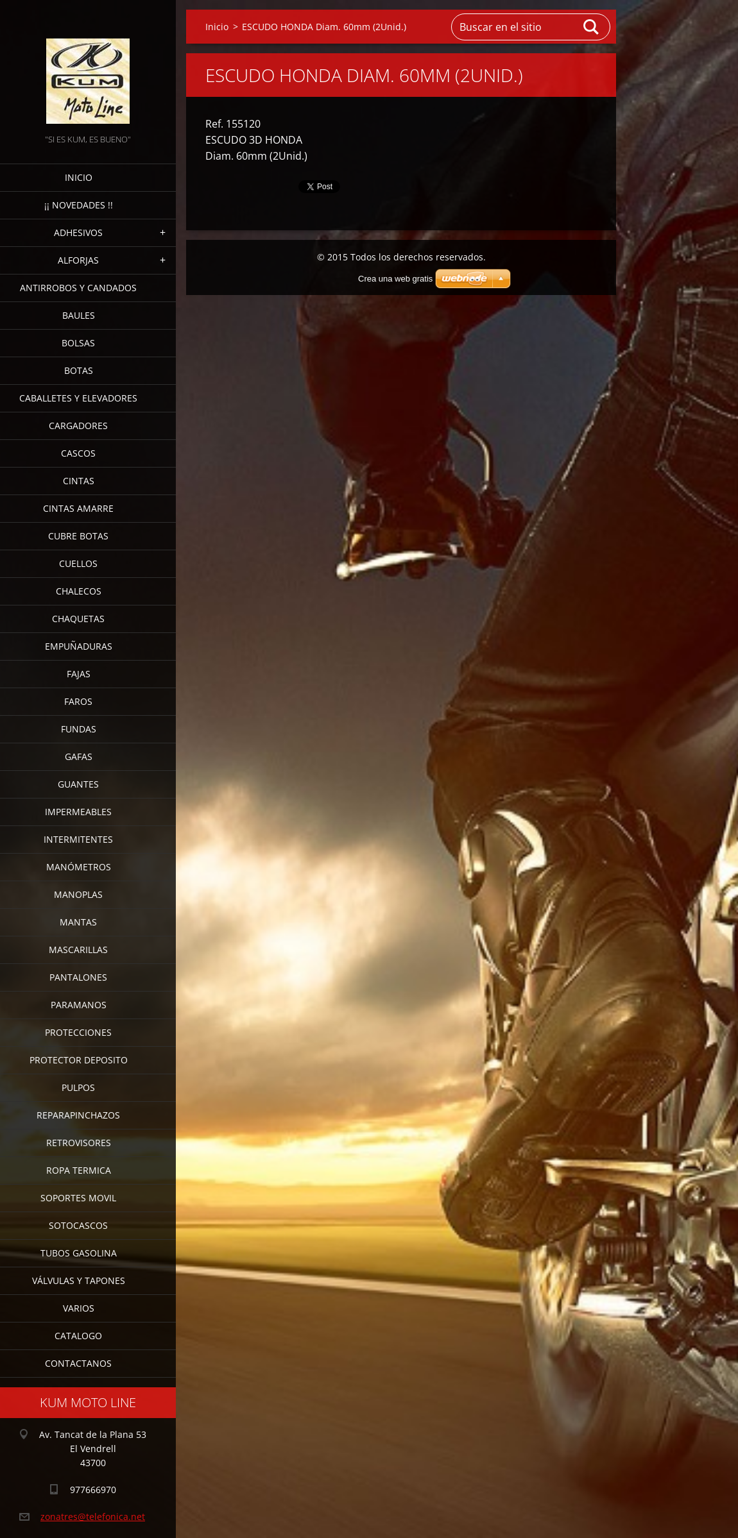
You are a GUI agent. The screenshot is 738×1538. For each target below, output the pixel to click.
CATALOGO (78, 1336)
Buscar (591, 27)
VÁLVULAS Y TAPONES (78, 1280)
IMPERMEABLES (78, 812)
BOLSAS (78, 343)
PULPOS (78, 1087)
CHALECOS (78, 591)
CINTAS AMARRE (78, 508)
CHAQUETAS (78, 619)
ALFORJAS (78, 260)
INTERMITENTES (78, 839)
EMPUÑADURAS (78, 646)
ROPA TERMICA (78, 1170)
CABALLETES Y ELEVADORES (78, 398)
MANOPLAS (78, 894)
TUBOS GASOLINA (78, 1253)
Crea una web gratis (395, 278)
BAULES (78, 315)
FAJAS (78, 674)
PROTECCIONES (78, 1032)
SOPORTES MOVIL (78, 1198)
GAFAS (78, 756)
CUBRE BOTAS (78, 536)
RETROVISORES (78, 1143)
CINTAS (78, 481)
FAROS (78, 701)
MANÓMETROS (78, 867)
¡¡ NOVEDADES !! (78, 205)
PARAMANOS (79, 1005)
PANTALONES (78, 977)
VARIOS (78, 1308)
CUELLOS (78, 563)
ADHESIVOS (78, 232)
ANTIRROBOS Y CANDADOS (78, 288)
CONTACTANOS (78, 1363)
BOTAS (78, 370)
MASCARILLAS (78, 949)
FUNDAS (78, 729)
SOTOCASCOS (78, 1225)
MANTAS (78, 922)
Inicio (78, 177)
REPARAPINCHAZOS (78, 1115)
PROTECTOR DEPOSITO (79, 1060)
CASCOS (78, 453)
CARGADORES (78, 425)
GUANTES (78, 784)
